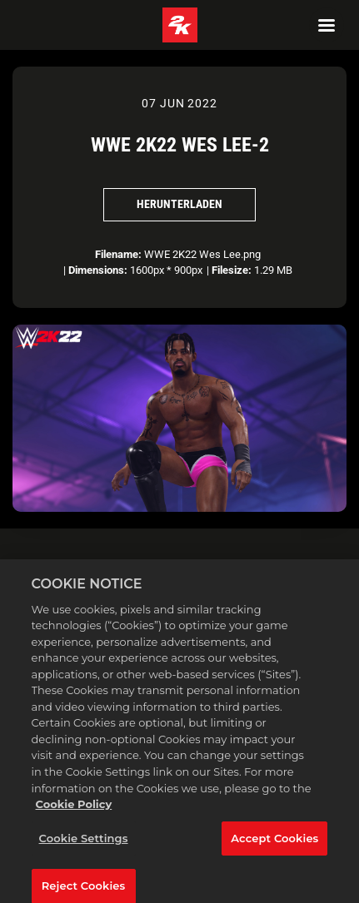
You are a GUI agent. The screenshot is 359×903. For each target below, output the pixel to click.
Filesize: (232, 270)
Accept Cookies (274, 844)
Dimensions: (97, 270)
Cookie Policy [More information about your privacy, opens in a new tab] (74, 810)
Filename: (118, 254)
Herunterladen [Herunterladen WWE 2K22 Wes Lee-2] (179, 204)
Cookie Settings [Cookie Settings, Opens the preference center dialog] (83, 844)
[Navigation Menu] (326, 24)
